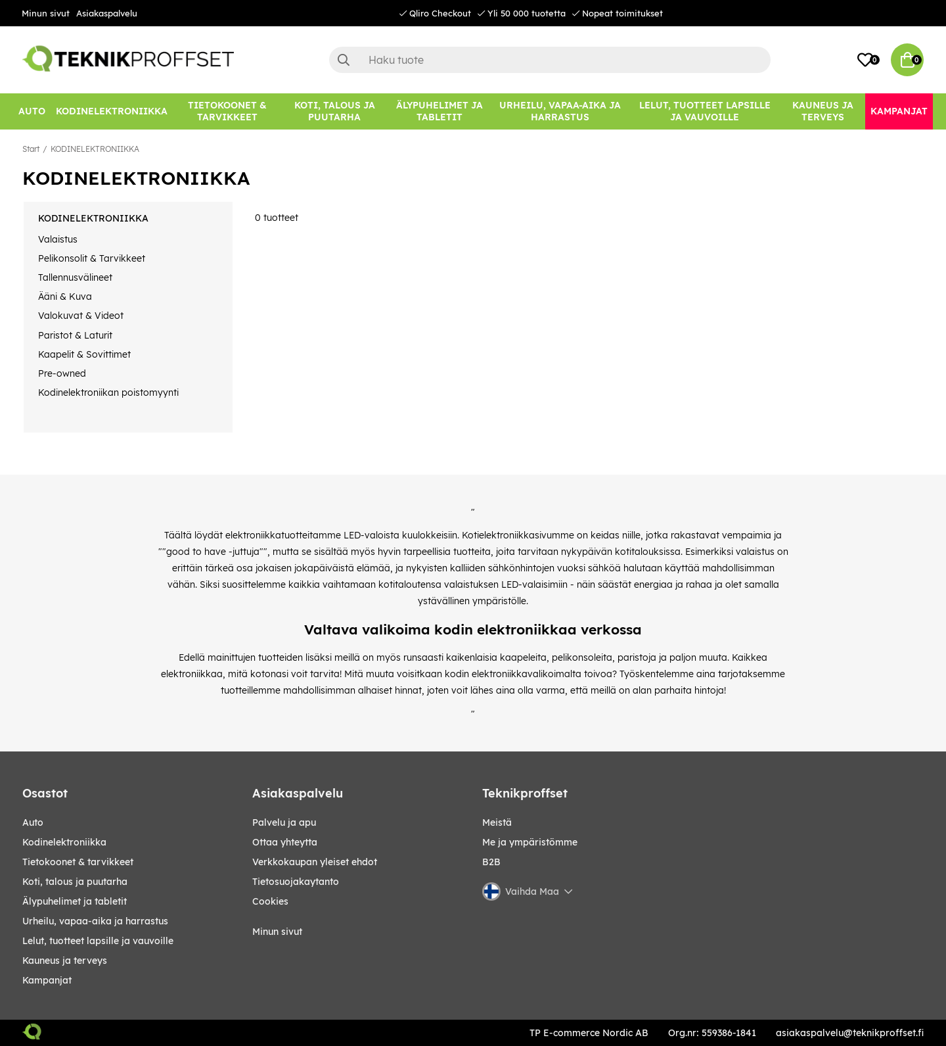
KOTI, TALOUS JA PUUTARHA (74, 882)
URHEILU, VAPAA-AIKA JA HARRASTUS (95, 921)
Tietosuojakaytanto (295, 882)
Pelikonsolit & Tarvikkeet (91, 258)
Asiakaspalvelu (106, 13)
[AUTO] (32, 111)
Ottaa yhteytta (284, 842)
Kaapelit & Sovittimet (84, 354)
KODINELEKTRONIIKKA (95, 149)
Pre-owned (62, 373)
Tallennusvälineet (75, 277)
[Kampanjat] (899, 111)
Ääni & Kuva (65, 296)
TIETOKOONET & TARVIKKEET (77, 862)
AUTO (32, 822)
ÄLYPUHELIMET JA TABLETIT (74, 901)
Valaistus (58, 239)
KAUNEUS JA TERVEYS (64, 960)
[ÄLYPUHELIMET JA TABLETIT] (439, 111)
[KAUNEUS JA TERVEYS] (822, 111)
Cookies (270, 901)
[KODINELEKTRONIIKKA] (112, 111)
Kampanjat (47, 980)
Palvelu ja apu (284, 822)
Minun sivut (46, 13)
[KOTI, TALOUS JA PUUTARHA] (334, 111)
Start (30, 149)
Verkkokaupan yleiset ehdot (314, 862)
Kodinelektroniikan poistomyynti (108, 392)
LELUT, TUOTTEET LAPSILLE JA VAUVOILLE (97, 941)
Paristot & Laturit (75, 335)
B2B (491, 862)
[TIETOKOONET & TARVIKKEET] (227, 111)
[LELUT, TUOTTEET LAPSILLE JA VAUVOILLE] (705, 111)
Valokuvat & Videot (81, 315)
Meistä (497, 822)
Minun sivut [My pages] (277, 932)
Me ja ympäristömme (529, 842)
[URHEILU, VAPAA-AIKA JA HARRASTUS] (560, 111)
